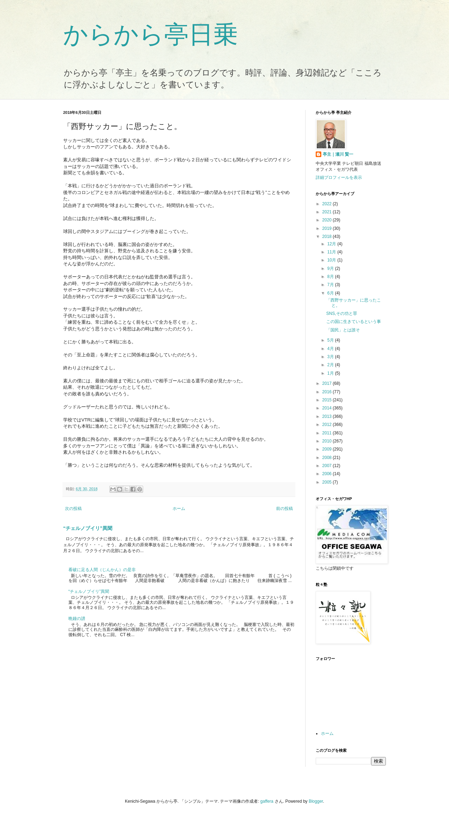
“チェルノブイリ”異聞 (87, 528)
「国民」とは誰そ (343, 330)
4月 (331, 348)
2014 (327, 408)
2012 (327, 424)
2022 (327, 203)
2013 (327, 416)
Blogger (316, 801)
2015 (327, 399)
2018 (327, 236)
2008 (327, 457)
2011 (327, 433)
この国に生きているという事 (353, 321)
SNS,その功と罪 (341, 313)
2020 (327, 220)
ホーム (179, 508)
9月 (331, 268)
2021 (327, 211)
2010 (327, 441)
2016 (327, 391)
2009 (327, 449)
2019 (327, 228)
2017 (327, 383)
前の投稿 (284, 508)
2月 (331, 364)
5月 (331, 340)
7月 (331, 284)
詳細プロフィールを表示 (339, 177)
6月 (331, 293)
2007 (327, 465)
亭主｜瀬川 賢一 (338, 154)
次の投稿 (73, 508)
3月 (331, 356)
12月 (332, 243)
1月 (331, 373)
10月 (332, 260)
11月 (332, 252)
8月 (331, 276)
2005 (327, 482)
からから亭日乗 (150, 34)
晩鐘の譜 (76, 618)
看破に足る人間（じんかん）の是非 (102, 569)
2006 (327, 473)
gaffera (266, 801)
